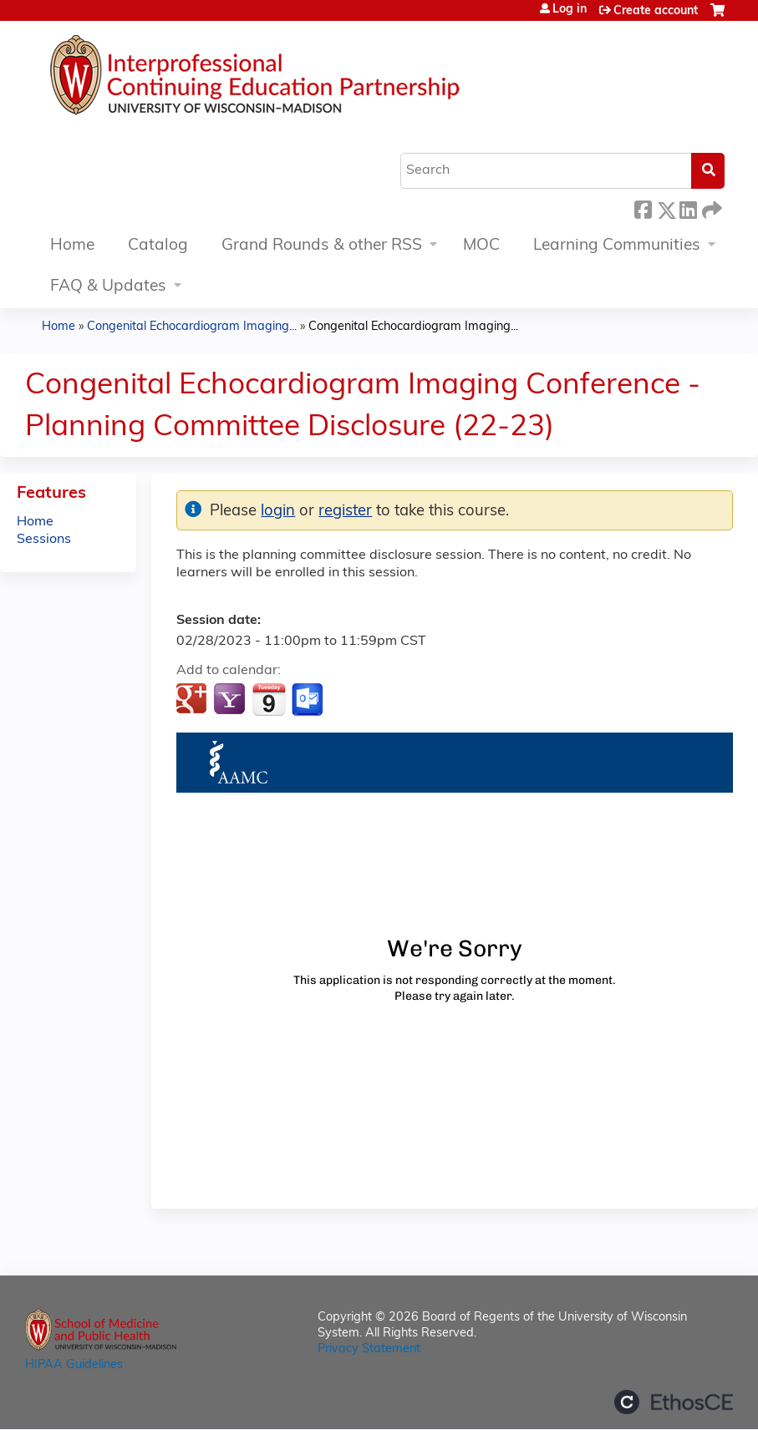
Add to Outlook (309, 700)
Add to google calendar (193, 700)
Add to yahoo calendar (231, 700)
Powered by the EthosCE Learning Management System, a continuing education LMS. (673, 1402)
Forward (710, 207)
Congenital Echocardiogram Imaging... (192, 327)
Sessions (44, 539)
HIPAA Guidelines (74, 1365)
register (345, 512)
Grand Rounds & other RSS (321, 246)
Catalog (158, 246)
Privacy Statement (369, 1349)
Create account (655, 11)
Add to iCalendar (269, 699)
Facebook (642, 207)
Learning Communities (616, 246)
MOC (481, 246)
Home (72, 246)
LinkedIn (687, 207)
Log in (569, 10)
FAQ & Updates (108, 287)
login (278, 512)
